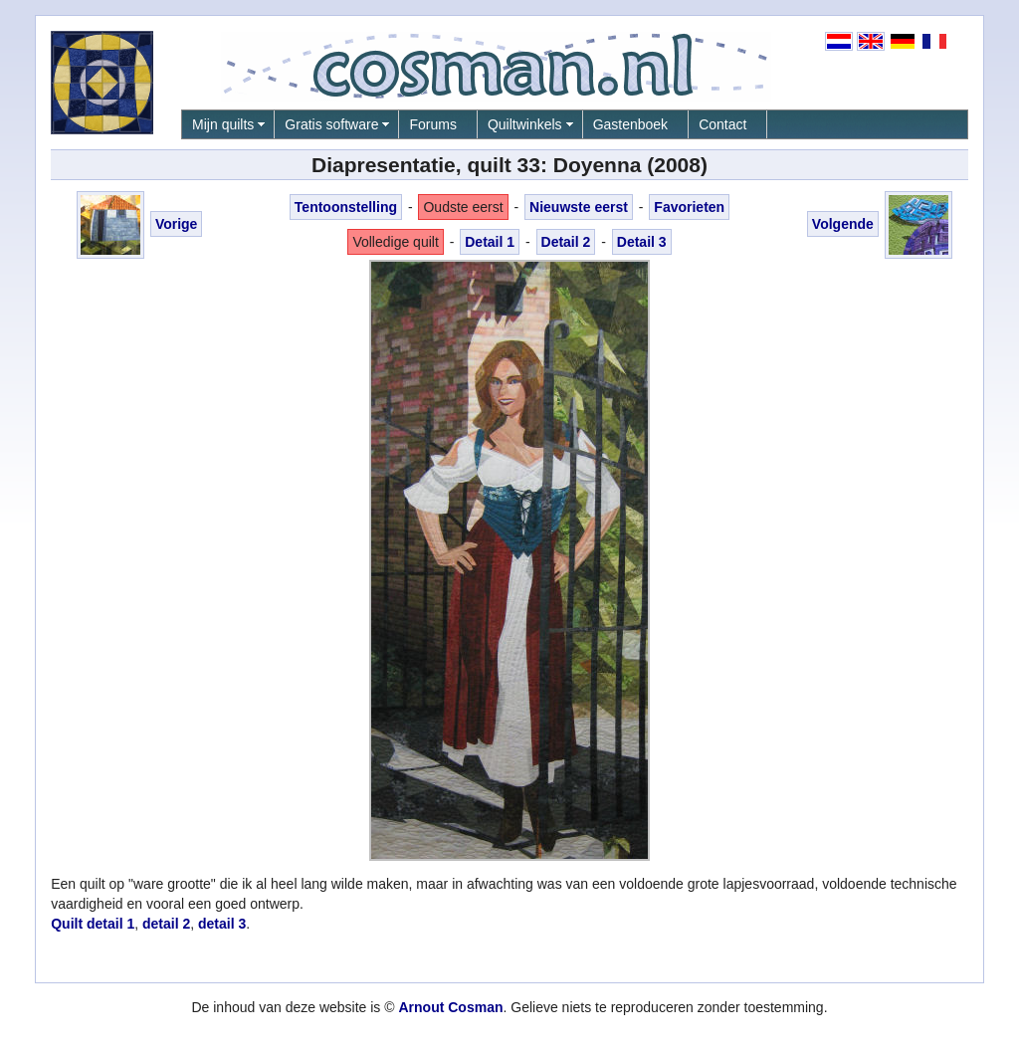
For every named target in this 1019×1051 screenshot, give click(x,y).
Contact (722, 124)
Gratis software (331, 124)
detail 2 (166, 924)
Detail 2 (566, 242)
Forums (432, 124)
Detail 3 (642, 242)
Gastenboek (631, 124)
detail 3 (222, 924)
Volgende (843, 224)
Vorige (176, 224)
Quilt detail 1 (92, 924)
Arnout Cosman (450, 1007)
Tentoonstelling (346, 207)
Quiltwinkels (525, 124)
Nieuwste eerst (578, 207)
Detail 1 (489, 242)
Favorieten (689, 207)
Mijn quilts (223, 124)
